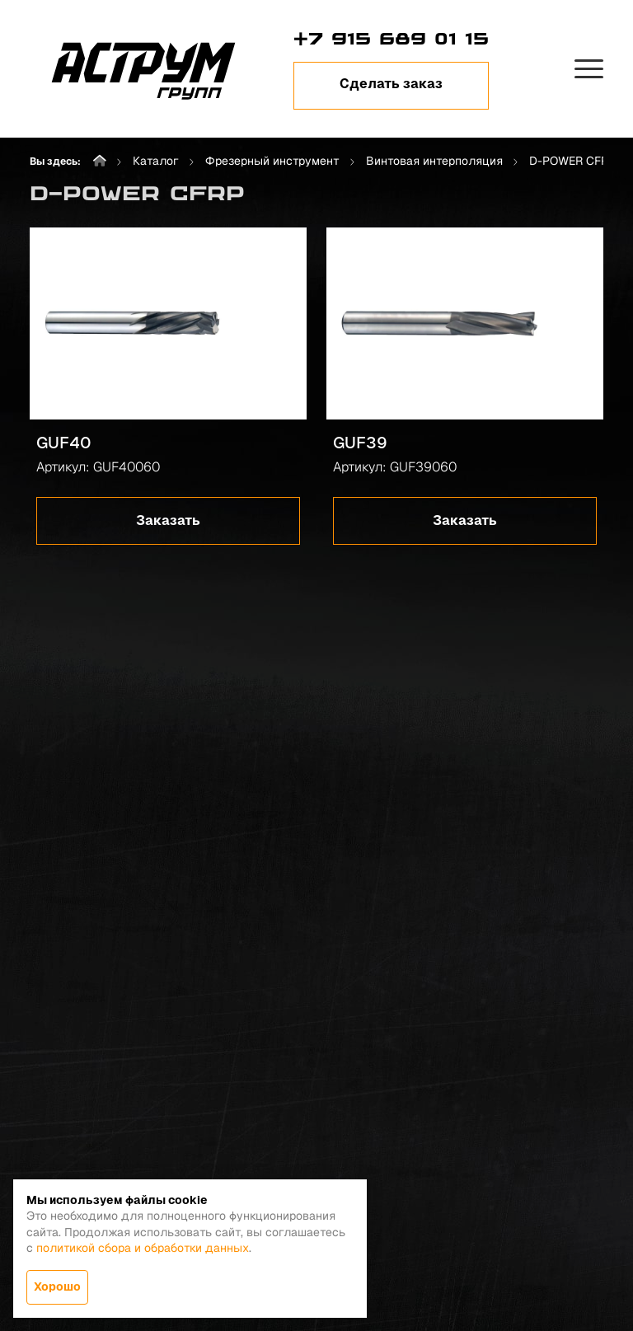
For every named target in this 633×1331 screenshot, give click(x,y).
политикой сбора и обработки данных (142, 1247)
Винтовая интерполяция (434, 160)
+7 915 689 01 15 (391, 39)
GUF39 (360, 443)
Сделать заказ (391, 83)
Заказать (168, 520)
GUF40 (63, 443)
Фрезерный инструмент (272, 160)
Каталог (156, 160)
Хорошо (57, 1286)
